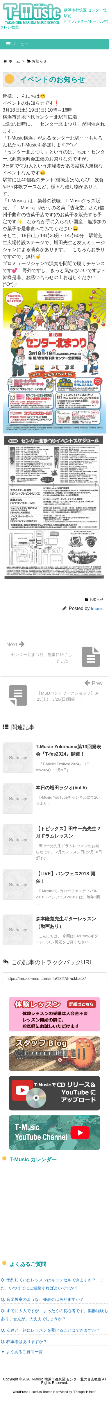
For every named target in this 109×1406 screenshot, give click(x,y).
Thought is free (84, 1392)
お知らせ (96, 600)
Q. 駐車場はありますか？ (24, 1341)
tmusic (97, 608)
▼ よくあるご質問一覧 (22, 1351)
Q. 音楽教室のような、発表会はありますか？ (42, 1299)
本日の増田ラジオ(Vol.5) (61, 787)
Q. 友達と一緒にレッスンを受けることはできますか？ (50, 1330)
